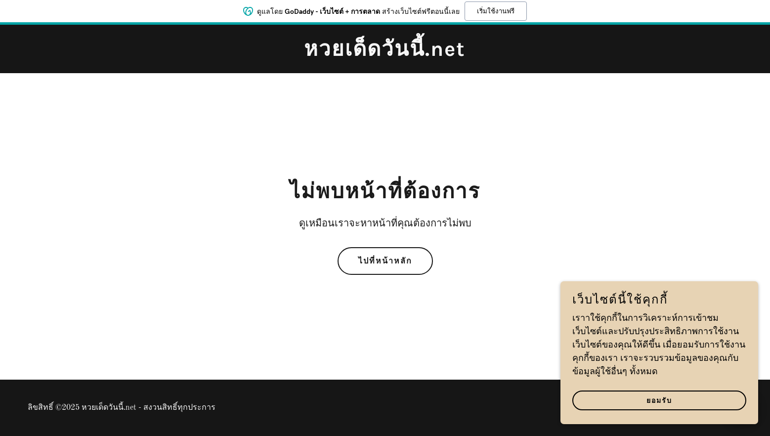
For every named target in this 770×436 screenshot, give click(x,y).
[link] (385, 53)
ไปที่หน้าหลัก (385, 260)
